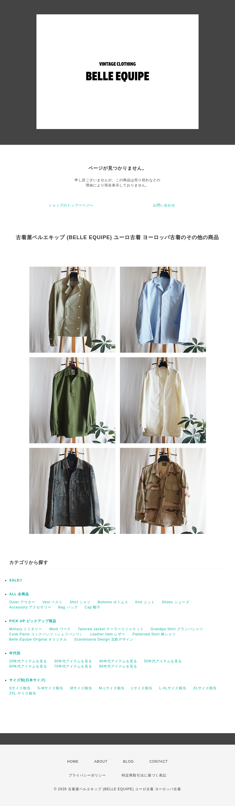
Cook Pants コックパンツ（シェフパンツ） (46, 634)
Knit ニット (145, 602)
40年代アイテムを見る (118, 661)
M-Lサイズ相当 (112, 688)
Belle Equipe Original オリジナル (38, 639)
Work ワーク (60, 629)
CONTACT (158, 762)
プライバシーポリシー (87, 775)
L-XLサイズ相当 (172, 688)
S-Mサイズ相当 (50, 688)
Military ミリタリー (25, 629)
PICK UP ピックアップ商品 (32, 621)
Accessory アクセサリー (30, 607)
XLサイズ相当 (205, 688)
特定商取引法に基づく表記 (144, 775)
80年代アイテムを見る (118, 666)
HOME (73, 762)
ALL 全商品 (19, 594)
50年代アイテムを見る (163, 661)
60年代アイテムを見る (28, 666)
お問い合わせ (164, 205)
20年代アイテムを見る (28, 661)
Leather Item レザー (108, 634)
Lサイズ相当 (141, 688)
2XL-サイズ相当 (22, 693)
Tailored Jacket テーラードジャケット (110, 629)
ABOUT (100, 762)
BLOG (128, 762)
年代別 (14, 653)
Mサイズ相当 (81, 688)
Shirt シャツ (80, 602)
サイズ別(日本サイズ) (27, 680)
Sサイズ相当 (19, 688)
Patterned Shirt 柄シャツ (154, 634)
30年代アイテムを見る (73, 661)
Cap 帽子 (92, 607)
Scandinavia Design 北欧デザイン (103, 639)
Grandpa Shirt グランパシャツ (177, 629)
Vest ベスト (52, 602)
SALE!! (15, 580)
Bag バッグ (68, 607)
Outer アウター (22, 602)
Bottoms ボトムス (113, 602)
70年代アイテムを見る (73, 666)
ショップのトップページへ (70, 205)
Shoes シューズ (175, 602)
